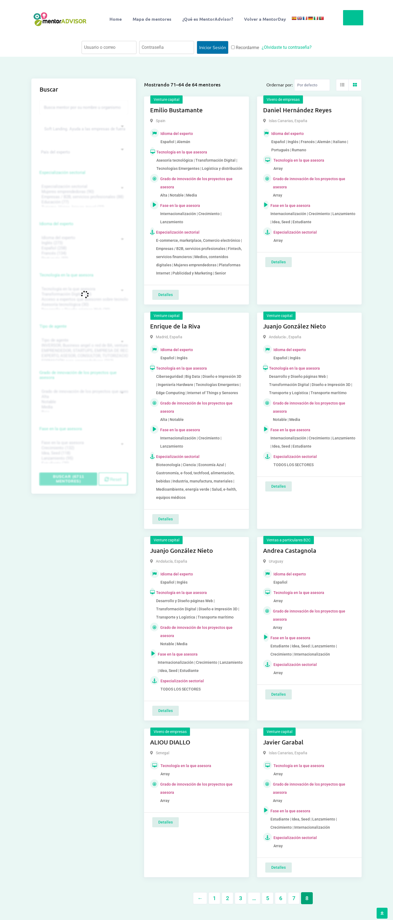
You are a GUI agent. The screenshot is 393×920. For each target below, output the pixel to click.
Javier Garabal (283, 742)
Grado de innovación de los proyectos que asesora (78, 375)
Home (115, 19)
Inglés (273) (83, 243)
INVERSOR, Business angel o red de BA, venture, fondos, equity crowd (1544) (83, 345)
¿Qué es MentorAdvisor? (207, 19)
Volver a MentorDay (265, 19)
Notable (83, 402)
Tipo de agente (53, 326)
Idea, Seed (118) (83, 453)
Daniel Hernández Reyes (297, 110)
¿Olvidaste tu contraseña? (287, 47)
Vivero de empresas (283, 99)
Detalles (165, 294)
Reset (113, 479)
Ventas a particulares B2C (289, 540)
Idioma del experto (56, 223)
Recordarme (245, 47)
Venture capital (166, 99)
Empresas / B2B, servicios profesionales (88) (83, 197)
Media (83, 407)
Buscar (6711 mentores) (68, 479)
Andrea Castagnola (289, 550)
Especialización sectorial (62, 172)
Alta (83, 396)
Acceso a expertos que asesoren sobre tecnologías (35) (83, 299)
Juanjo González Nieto (294, 326)
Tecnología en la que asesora (66, 275)
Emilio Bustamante (176, 110)
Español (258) (83, 248)
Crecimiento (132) (83, 448)
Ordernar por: (279, 84)
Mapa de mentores (152, 19)
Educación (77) (83, 202)
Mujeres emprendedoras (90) (83, 191)
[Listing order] (312, 85)
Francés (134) (83, 253)
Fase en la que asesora (61, 428)
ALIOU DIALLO (170, 742)
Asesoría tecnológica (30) (83, 304)
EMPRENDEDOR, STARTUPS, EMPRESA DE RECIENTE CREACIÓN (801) (83, 350)
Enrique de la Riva (175, 326)
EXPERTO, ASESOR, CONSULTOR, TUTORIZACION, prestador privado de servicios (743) (83, 355)
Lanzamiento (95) (83, 458)
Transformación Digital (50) (83, 294)
